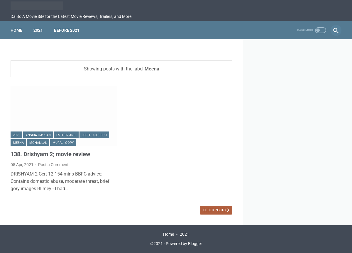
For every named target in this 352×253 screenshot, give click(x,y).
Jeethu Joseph (94, 135)
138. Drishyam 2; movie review (50, 154)
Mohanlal (38, 143)
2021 (38, 30)
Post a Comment (53, 164)
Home (16, 30)
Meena (18, 143)
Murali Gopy (63, 143)
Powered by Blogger (184, 243)
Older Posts (214, 210)
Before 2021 (66, 30)
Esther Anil (66, 135)
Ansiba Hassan (38, 135)
